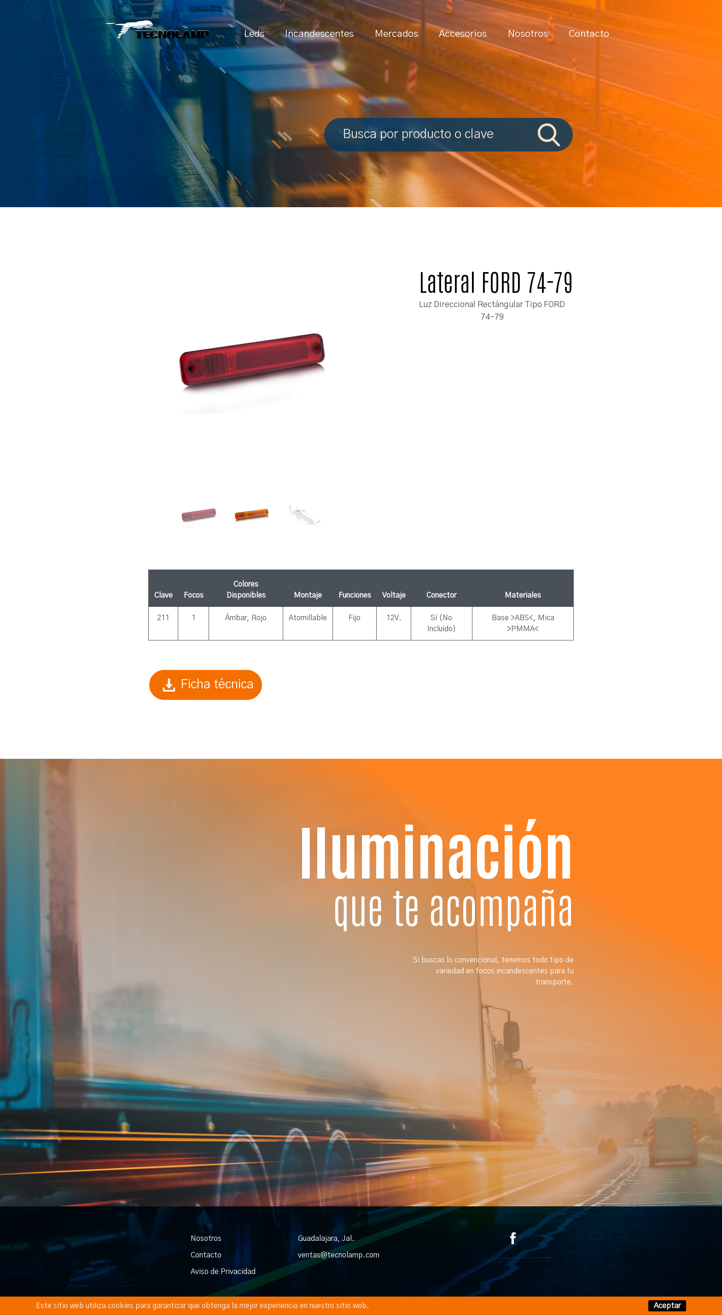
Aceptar (667, 1305)
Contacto (589, 34)
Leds (254, 34)
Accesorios (463, 34)
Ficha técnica (205, 685)
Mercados (396, 34)
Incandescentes (319, 34)
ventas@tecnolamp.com (338, 1255)
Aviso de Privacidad (223, 1271)
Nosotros (528, 34)
